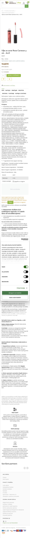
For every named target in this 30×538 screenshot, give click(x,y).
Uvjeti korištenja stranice (9, 511)
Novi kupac (6, 479)
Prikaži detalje (21, 288)
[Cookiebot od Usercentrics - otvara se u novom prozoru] (21, 239)
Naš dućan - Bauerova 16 (9, 494)
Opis (3, 90)
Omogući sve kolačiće (15, 293)
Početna (2, 11)
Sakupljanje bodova (8, 487)
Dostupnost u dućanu (9, 85)
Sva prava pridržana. (21, 527)
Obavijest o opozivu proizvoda (11, 496)
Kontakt (5, 491)
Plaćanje (11, 93)
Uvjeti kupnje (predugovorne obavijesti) (13, 509)
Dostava (4, 93)
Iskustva (21, 90)
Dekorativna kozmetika (8, 12)
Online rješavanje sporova (10, 508)
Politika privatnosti (8, 513)
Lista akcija (6, 485)
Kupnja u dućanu (20, 93)
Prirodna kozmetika (9, 11)
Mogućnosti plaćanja (8, 502)
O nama (5, 492)
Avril (3, 56)
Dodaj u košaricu (14, 75)
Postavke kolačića (7, 515)
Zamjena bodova (7, 489)
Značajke (14, 90)
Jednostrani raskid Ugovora (10, 506)
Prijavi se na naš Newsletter (10, 523)
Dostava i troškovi (7, 504)
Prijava (10, 202)
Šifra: (3, 59)
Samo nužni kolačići (15, 297)
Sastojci (7, 90)
